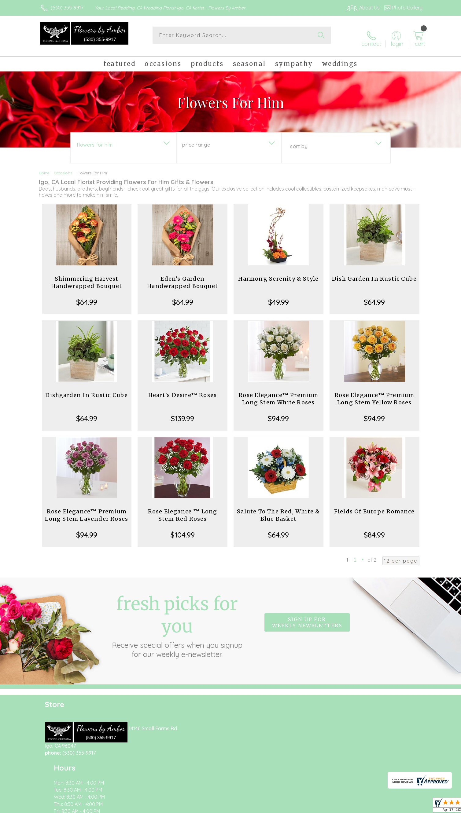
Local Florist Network (368, 806)
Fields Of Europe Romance (374, 505)
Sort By (299, 141)
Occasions (63, 167)
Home (44, 167)
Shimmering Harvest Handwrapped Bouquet (86, 277)
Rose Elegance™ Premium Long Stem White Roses (278, 393)
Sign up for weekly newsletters (307, 617)
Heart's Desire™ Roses (182, 389)
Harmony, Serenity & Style (278, 273)
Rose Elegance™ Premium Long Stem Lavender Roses (86, 509)
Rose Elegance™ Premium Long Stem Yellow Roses (374, 393)
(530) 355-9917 (67, 8)
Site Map (406, 806)
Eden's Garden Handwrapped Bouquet (182, 277)
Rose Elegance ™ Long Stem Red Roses (182, 509)
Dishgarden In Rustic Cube (86, 389)
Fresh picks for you (177, 620)
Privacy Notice (324, 806)
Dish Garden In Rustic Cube (374, 273)
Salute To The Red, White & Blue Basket (278, 509)
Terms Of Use (288, 806)
